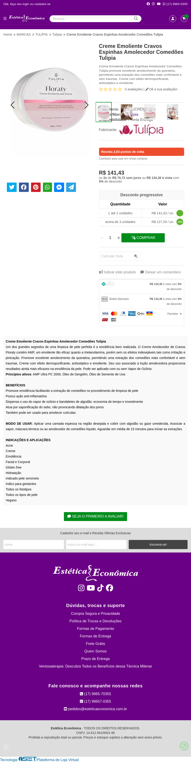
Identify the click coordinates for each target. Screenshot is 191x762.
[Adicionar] (118, 237)
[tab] (142, 286)
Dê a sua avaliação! (161, 89)
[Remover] (102, 237)
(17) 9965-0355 (175, 4)
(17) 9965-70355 (95, 694)
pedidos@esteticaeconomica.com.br (95, 709)
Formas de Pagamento (95, 629)
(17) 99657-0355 (95, 701)
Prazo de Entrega (95, 659)
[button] (12, 105)
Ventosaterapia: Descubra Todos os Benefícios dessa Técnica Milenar (95, 666)
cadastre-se (42, 4)
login (26, 4)
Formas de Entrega (95, 636)
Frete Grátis (95, 644)
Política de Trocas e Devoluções (95, 621)
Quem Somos (95, 651)
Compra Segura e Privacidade (95, 613)
